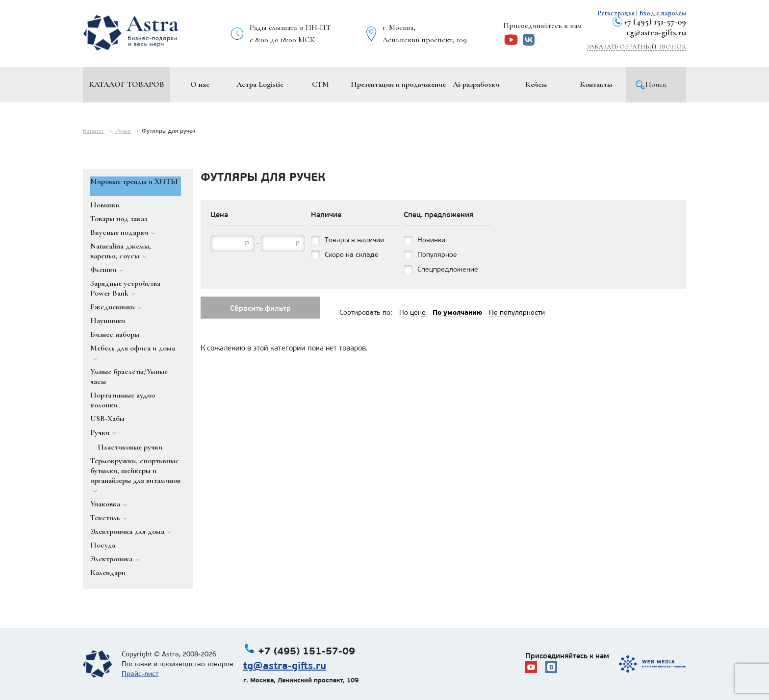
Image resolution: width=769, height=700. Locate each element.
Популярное (437, 254)
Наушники (107, 320)
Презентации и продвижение (398, 84)
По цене (412, 312)
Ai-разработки (476, 84)
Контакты (596, 84)
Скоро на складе (352, 254)
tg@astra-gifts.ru (656, 32)
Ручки (123, 130)
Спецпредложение (447, 269)
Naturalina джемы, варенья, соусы (120, 251)
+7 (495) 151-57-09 (655, 21)
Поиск (655, 84)
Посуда (102, 545)
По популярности (517, 312)
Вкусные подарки (119, 232)
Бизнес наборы (114, 334)
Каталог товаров (126, 84)
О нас (200, 84)
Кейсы (536, 84)
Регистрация (616, 13)
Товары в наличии (354, 240)
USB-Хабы (107, 419)
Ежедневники (112, 307)
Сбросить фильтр (260, 308)
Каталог (93, 130)
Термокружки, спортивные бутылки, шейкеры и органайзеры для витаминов (135, 470)
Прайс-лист (140, 674)
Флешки (103, 270)
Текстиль (105, 518)
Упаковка (105, 504)
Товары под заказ (118, 219)
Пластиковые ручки (130, 447)
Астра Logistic (260, 84)
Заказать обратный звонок (636, 46)
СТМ (320, 84)
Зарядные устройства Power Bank (125, 288)
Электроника (111, 559)
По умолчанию (457, 312)
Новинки (105, 205)
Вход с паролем (662, 13)
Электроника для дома (127, 531)
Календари (108, 572)
